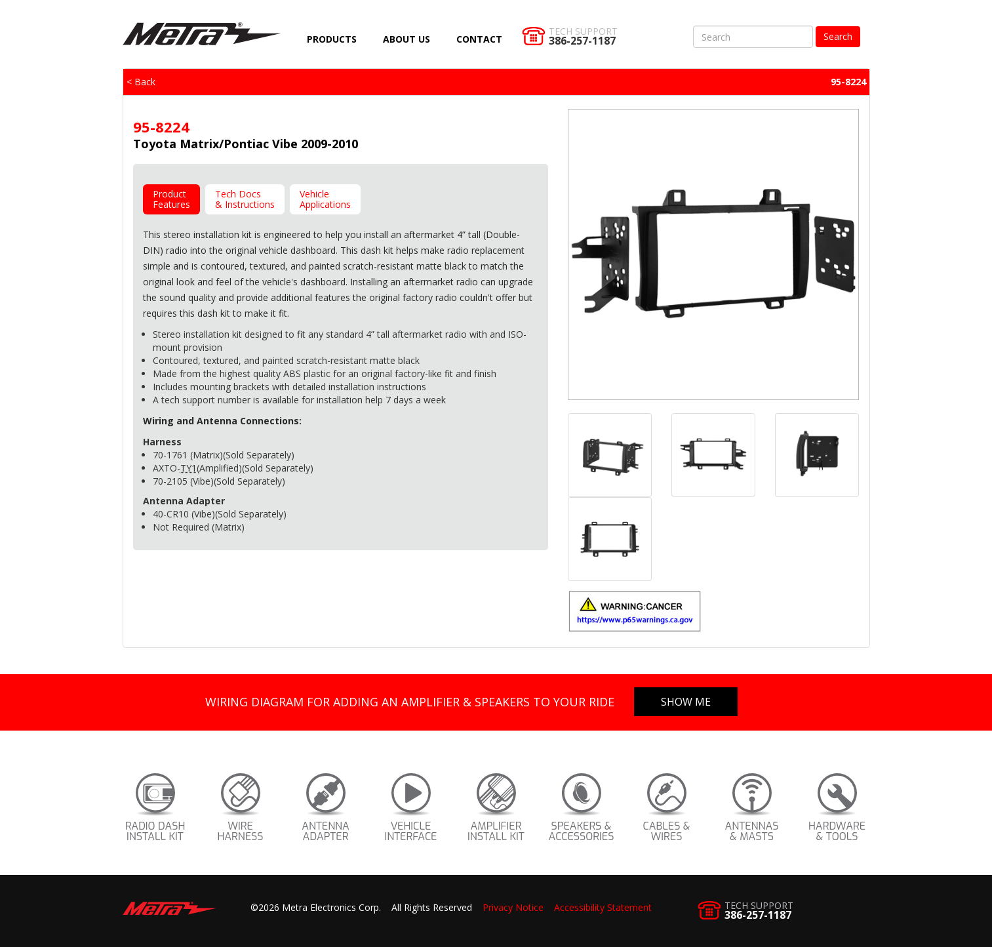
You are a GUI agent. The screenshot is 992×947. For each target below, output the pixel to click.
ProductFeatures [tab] (171, 199)
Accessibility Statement (603, 907)
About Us (406, 39)
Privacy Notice (513, 907)
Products (332, 39)
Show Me (686, 702)
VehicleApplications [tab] (325, 199)
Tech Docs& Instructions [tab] (245, 199)
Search (837, 36)
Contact (479, 39)
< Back (141, 81)
